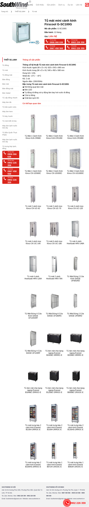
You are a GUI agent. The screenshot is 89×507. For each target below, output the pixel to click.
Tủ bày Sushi (7, 116)
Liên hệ (79, 5)
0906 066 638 (56, 42)
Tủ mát (34, 11)
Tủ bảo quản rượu (9, 107)
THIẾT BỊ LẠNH (20, 11)
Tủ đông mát (7, 75)
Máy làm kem (7, 111)
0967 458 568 (56, 48)
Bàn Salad (6, 93)
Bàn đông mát (7, 88)
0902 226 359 (77, 48)
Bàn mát (5, 84)
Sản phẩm (51, 5)
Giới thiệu (40, 5)
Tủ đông (5, 65)
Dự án (70, 5)
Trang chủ (28, 5)
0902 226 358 (77, 42)
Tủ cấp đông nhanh (9, 98)
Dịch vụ (61, 5)
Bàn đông (6, 79)
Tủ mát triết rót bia (9, 121)
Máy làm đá (6, 102)
